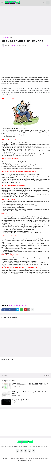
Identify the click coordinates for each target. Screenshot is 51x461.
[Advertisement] (25, 20)
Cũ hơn (46, 375)
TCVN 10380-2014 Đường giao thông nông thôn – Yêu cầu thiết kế (29, 392)
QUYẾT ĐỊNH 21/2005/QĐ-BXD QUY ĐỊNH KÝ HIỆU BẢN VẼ (30, 384)
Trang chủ (4, 37)
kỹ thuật (18, 305)
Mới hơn (4, 375)
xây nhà (24, 305)
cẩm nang (12, 37)
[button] (2, 2)
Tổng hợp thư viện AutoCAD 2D (21, 400)
